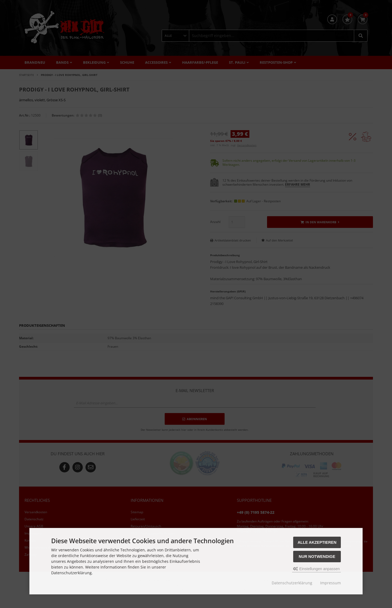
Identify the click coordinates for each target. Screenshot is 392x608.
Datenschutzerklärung (292, 582)
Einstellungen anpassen (316, 569)
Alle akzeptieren (317, 542)
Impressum (330, 582)
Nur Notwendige (317, 556)
